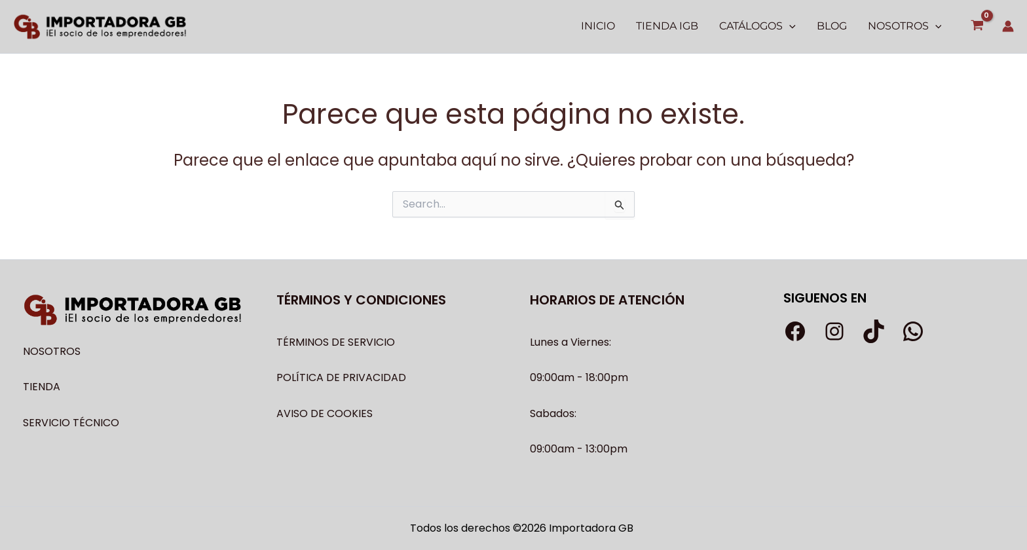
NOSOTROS (52, 351)
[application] (789, 26)
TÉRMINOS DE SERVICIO (335, 342)
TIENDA (41, 386)
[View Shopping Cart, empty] (977, 26)
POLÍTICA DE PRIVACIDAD (341, 377)
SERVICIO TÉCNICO (71, 422)
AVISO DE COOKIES (324, 413)
